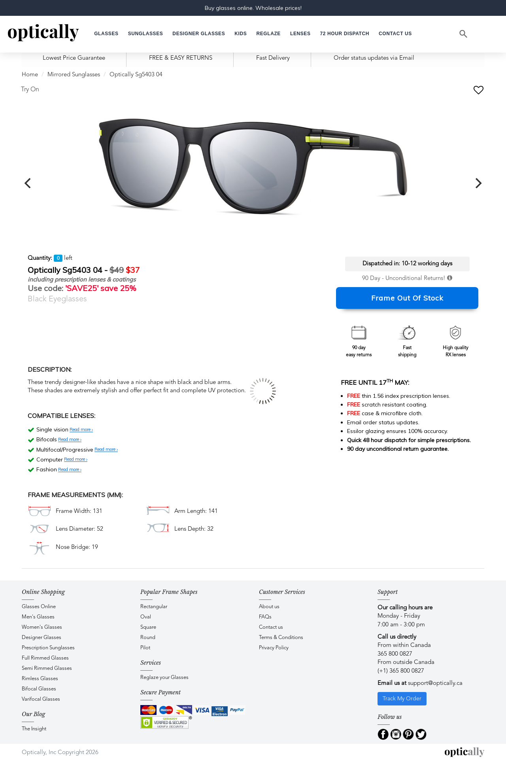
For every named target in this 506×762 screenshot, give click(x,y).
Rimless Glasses (40, 678)
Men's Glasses (38, 617)
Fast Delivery (273, 58)
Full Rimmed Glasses (45, 658)
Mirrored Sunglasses (73, 75)
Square (148, 627)
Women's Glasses (42, 627)
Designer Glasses (41, 637)
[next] (477, 183)
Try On (30, 90)
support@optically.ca (435, 683)
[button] (240, 34)
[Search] (463, 34)
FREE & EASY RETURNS (180, 58)
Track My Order (402, 698)
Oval (145, 617)
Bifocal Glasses (39, 689)
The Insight (34, 729)
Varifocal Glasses (41, 699)
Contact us (271, 627)
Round (147, 637)
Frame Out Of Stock (407, 298)
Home (30, 75)
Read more (81, 429)
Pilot (145, 647)
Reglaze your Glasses (164, 677)
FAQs (265, 617)
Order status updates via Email (374, 58)
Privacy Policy (274, 647)
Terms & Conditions (281, 637)
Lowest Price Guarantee (74, 58)
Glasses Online (39, 606)
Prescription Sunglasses (48, 647)
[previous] (28, 183)
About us (269, 606)
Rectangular (153, 606)
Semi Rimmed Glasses (47, 668)
